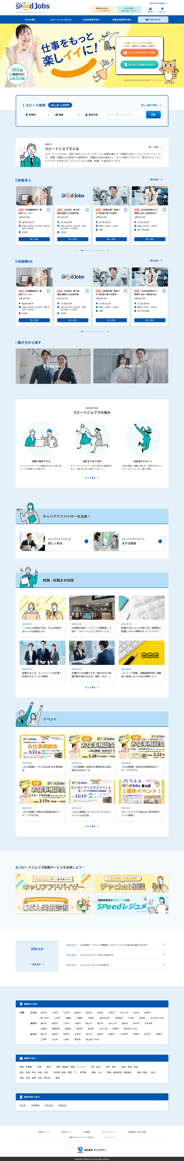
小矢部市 (124, 1034)
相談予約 (150, 12)
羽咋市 (111, 1012)
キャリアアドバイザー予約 (141, 52)
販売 (48, 1067)
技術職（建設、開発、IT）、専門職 (69, 1072)
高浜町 (91, 1028)
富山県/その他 (92, 1039)
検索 (153, 114)
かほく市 (124, 1012)
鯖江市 (100, 1023)
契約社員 (48, 1105)
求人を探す (30, 19)
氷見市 (78, 1034)
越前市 (125, 1023)
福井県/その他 (130, 1028)
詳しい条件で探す (149, 105)
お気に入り (162, 12)
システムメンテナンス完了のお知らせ (96, 955)
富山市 (44, 1034)
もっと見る (90, 478)
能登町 (142, 1018)
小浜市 (66, 1023)
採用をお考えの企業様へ (158, 3)
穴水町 (131, 1018)
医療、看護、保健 (128, 1067)
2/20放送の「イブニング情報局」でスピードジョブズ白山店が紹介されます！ (114, 945)
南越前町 (56, 1028)
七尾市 (55, 1012)
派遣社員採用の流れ (121, 19)
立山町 (55, 1039)
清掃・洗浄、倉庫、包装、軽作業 (35, 1077)
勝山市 (89, 1023)
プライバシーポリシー (108, 1131)
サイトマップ (110, 1137)
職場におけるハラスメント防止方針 (82, 1137)
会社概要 (87, 1131)
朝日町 (78, 1039)
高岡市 (55, 1034)
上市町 (44, 1039)
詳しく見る (154, 147)
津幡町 (68, 1018)
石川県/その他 (157, 1018)
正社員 (23, 1105)
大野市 (78, 1023)
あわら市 (112, 1023)
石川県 (33, 1012)
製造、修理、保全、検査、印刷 (34, 1072)
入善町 (66, 1039)
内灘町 (80, 1018)
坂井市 (136, 1023)
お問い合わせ (154, 19)
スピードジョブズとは (60, 19)
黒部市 (100, 1034)
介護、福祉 (94, 1067)
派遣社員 (62, 1105)
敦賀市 (55, 1023)
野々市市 (45, 1018)
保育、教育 (110, 1067)
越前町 (68, 1028)
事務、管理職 (26, 1067)
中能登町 (119, 1018)
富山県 (33, 1034)
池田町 (44, 1028)
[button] (82, 250)
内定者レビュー (67, 1131)
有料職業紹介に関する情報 (137, 1131)
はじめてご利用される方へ (141, 64)
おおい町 (103, 1028)
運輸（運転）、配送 (145, 1072)
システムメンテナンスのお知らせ (94, 965)
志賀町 (91, 1018)
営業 (39, 1067)
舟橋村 (159, 1034)
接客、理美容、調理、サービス (70, 1067)
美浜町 (80, 1028)
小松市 (66, 1012)
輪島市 (78, 1012)
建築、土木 (96, 1072)
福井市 (44, 1023)
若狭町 (116, 1028)
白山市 (136, 1012)
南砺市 (136, 1034)
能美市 (147, 1012)
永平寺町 (148, 1023)
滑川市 (89, 1034)
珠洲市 (89, 1012)
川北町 (57, 1018)
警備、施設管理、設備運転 (118, 1072)
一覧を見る (154, 179)
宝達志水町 (104, 1018)
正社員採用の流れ (91, 19)
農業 (57, 1077)
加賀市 (100, 1012)
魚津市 (66, 1034)
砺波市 (111, 1034)
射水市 (147, 1034)
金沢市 (44, 1012)
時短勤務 (35, 1105)
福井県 (33, 1023)
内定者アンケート (44, 1131)
